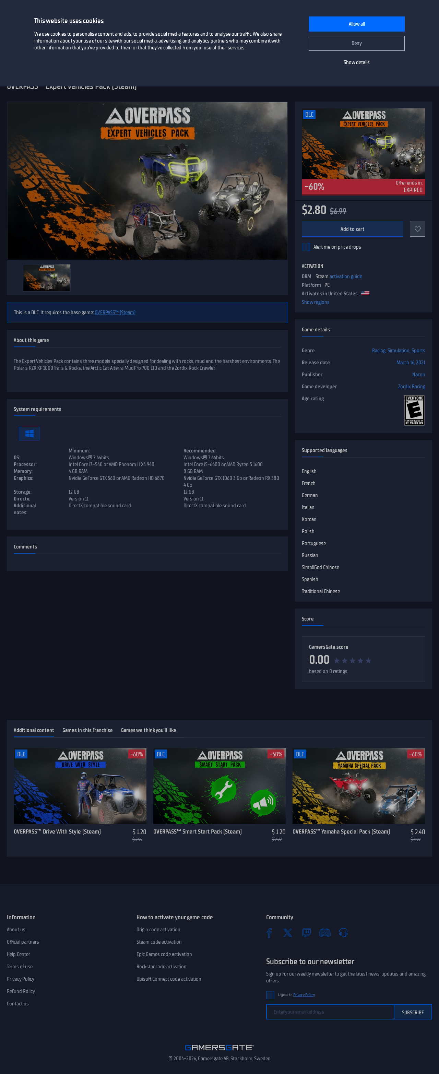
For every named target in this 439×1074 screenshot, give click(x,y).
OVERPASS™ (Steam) (115, 312)
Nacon (418, 374)
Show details (357, 62)
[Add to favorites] (417, 229)
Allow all (357, 24)
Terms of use (20, 966)
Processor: (25, 464)
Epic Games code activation (164, 954)
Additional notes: (25, 509)
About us (16, 929)
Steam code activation (159, 942)
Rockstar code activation (162, 966)
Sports (418, 350)
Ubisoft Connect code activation (169, 979)
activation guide (346, 276)
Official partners (23, 942)
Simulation (399, 350)
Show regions (316, 302)
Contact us (18, 1003)
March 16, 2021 (410, 362)
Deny (357, 43)
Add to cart (353, 229)
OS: (17, 457)
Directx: (22, 498)
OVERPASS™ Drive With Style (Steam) (57, 831)
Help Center (18, 954)
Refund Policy (21, 991)
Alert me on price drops (337, 247)
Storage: (23, 491)
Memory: (23, 471)
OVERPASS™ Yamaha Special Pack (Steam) (341, 831)
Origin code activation (158, 929)
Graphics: (23, 478)
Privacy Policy (20, 979)
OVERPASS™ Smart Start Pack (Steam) (197, 831)
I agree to (296, 995)
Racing (378, 350)
